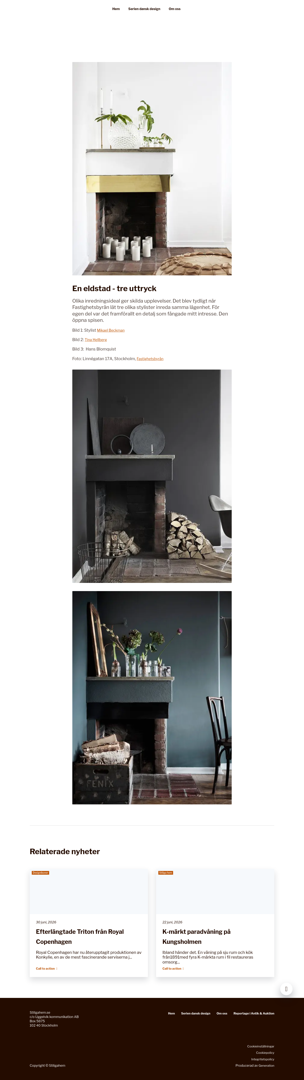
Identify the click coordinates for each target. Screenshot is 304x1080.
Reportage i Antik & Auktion (252, 1013)
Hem (116, 13)
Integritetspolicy (261, 1059)
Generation (265, 1065)
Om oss (174, 13)
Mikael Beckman (113, 330)
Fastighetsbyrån (152, 358)
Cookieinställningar (259, 1046)
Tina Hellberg (97, 339)
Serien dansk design (144, 13)
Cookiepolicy (264, 1053)
